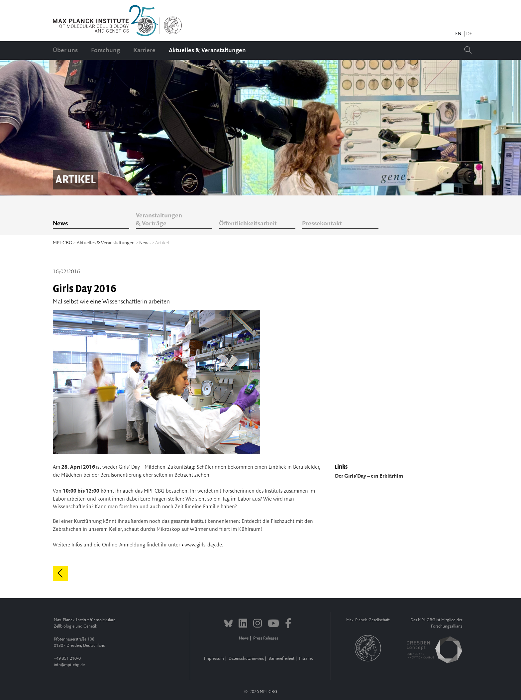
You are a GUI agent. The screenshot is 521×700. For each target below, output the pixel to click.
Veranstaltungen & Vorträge (159, 219)
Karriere (144, 50)
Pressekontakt (322, 223)
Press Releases (265, 638)
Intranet (306, 658)
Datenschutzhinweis (246, 658)
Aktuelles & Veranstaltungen (207, 50)
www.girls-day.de (203, 545)
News (60, 223)
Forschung (105, 50)
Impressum (214, 658)
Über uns (65, 50)
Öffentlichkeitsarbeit (248, 223)
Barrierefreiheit (281, 658)
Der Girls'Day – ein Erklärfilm (369, 476)
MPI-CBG (62, 243)
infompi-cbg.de (69, 665)
